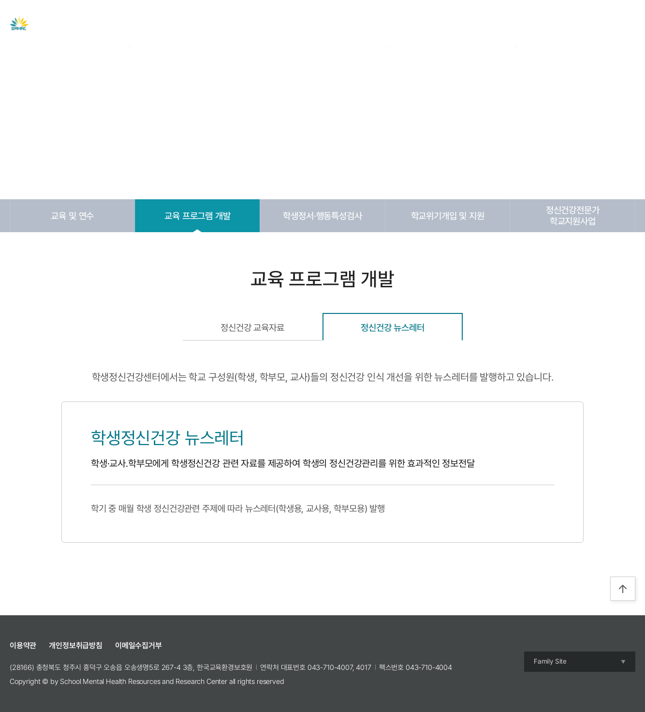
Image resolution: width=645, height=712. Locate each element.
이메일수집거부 (138, 645)
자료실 (310, 24)
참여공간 (429, 24)
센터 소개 (216, 24)
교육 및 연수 (72, 215)
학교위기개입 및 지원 (447, 215)
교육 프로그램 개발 (197, 215)
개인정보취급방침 (76, 645)
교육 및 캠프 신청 (368, 24)
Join (586, 23)
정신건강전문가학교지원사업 (573, 215)
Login (562, 23)
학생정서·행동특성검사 (322, 215)
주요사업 (265, 24)
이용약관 (23, 645)
